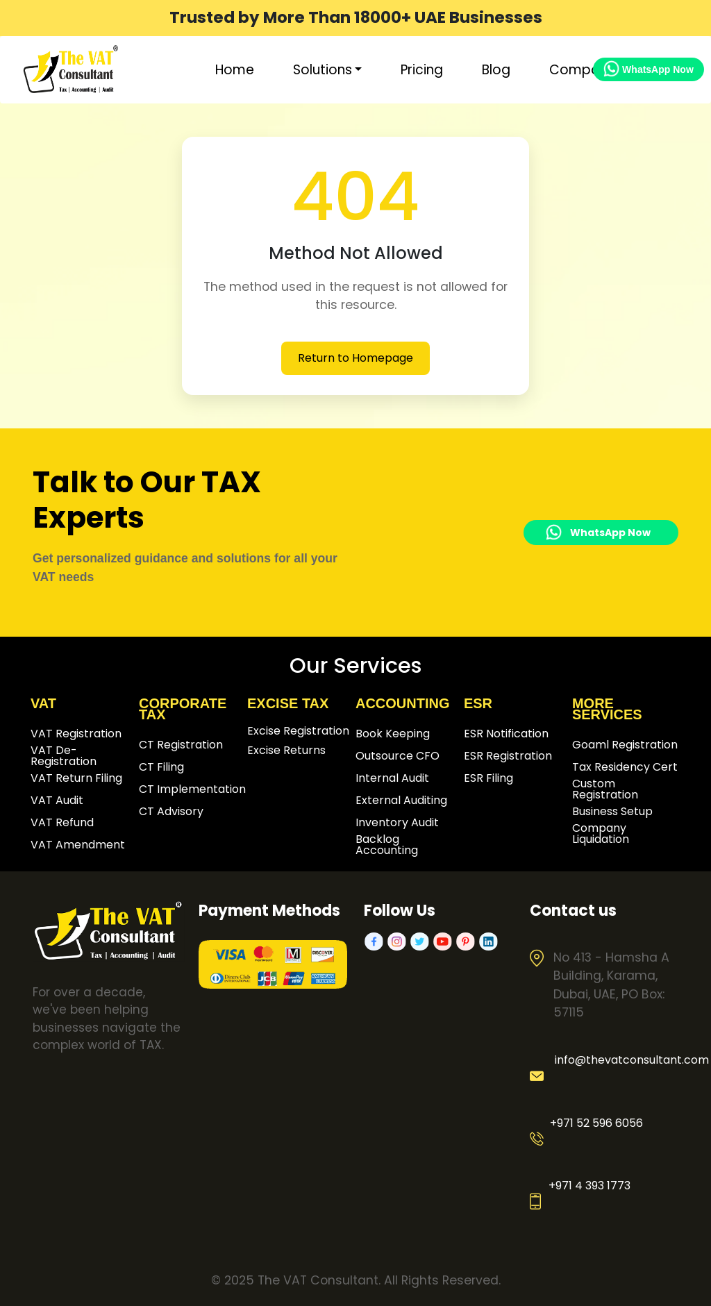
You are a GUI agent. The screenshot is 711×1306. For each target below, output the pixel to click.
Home (234, 69)
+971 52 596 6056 (596, 1123)
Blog (496, 69)
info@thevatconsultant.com (624, 1060)
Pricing (422, 69)
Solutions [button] (322, 69)
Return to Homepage (355, 358)
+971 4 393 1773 (589, 1186)
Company (582, 69)
